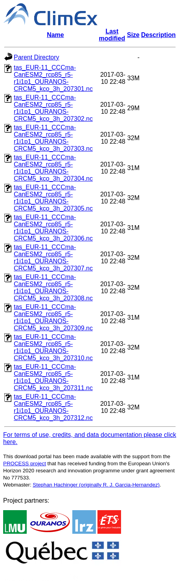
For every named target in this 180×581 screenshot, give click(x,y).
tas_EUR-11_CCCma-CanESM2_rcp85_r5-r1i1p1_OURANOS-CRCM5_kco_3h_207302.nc (53, 108)
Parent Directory (36, 57)
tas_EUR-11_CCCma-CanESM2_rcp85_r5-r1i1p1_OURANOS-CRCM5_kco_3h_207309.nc (53, 317)
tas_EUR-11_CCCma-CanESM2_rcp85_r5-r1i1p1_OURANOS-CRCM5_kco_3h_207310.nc (53, 347)
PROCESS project (24, 463)
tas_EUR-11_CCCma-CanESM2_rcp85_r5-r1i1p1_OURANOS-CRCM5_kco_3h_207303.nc (53, 138)
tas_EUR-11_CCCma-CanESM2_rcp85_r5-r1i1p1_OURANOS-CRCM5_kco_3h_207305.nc (53, 198)
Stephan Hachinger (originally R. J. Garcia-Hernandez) (96, 485)
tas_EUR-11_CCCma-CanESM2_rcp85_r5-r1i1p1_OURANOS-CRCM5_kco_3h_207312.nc (53, 407)
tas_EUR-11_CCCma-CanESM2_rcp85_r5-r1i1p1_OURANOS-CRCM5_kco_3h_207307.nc (53, 258)
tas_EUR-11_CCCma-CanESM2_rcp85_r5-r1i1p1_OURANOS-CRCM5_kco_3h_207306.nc (53, 228)
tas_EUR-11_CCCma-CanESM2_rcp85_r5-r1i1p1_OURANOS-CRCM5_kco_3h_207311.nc (53, 377)
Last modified (112, 35)
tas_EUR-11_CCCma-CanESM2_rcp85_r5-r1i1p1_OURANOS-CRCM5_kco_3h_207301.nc (53, 78)
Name (55, 34)
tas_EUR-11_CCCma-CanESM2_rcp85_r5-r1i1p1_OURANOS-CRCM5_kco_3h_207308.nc (53, 288)
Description (158, 34)
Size (133, 34)
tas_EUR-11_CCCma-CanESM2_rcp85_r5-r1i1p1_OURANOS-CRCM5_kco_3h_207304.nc (53, 168)
